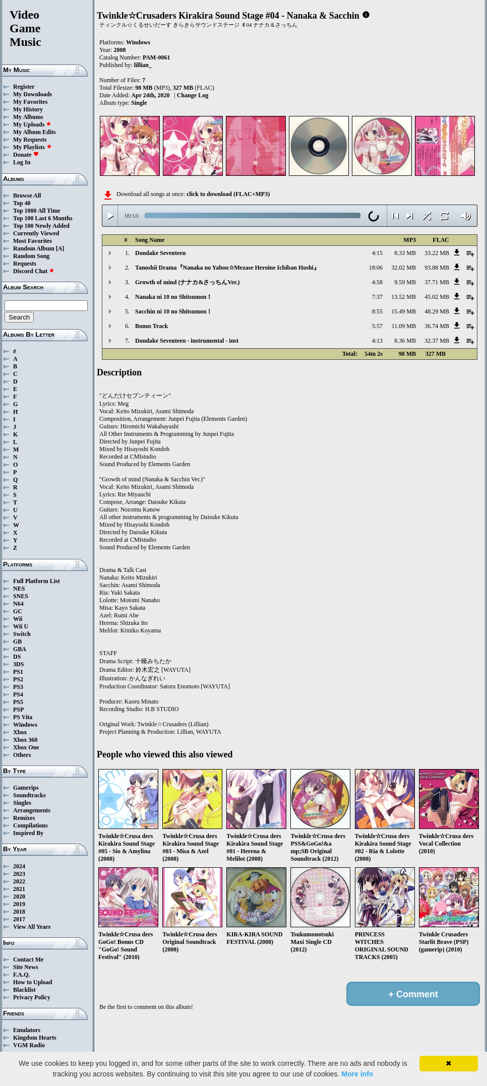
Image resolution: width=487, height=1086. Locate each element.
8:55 (377, 311)
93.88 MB (436, 267)
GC (17, 611)
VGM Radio (29, 1045)
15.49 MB (403, 311)
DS (17, 656)
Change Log (192, 95)
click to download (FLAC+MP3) (228, 194)
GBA (19, 649)
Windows (25, 724)
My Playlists (32, 147)
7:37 (377, 296)
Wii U (20, 626)
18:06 (376, 267)
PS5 (18, 702)
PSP (18, 709)
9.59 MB (405, 282)
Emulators (26, 1030)
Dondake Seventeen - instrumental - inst (186, 340)
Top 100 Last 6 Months (43, 218)
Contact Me (28, 959)
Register (24, 86)
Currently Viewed (36, 233)
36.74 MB (436, 326)
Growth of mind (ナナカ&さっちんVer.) (187, 282)
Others (22, 754)
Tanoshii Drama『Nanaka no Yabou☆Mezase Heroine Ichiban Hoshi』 (227, 267)
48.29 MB (436, 311)
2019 (19, 904)
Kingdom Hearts (34, 1037)
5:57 (377, 326)
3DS (18, 664)
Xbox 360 (25, 739)
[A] (60, 248)
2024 (19, 866)
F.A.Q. (21, 974)
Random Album (33, 248)
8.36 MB (405, 340)
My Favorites (30, 101)
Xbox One (26, 747)
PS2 (18, 679)
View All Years (31, 926)
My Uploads (32, 124)
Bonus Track (151, 326)
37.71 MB (436, 282)
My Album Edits (34, 132)
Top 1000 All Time (36, 210)
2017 (19, 919)
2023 (19, 873)
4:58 (377, 282)
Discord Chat (33, 271)
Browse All (27, 195)
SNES (20, 596)
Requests (24, 263)
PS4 (18, 694)
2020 (19, 896)
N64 (18, 603)
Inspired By (28, 833)
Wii (17, 618)
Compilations (30, 825)
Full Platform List (36, 581)
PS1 (18, 671)
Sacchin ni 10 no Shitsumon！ (173, 311)
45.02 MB (436, 296)
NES (19, 588)
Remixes (24, 817)
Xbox (20, 732)
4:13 (377, 340)
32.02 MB (403, 267)
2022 (19, 881)
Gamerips (26, 787)
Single (139, 102)
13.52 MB (403, 296)
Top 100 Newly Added (41, 225)
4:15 (377, 253)
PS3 (18, 686)
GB (17, 641)
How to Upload (32, 982)
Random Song (31, 256)
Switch (22, 633)
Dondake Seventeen (160, 253)
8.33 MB (405, 253)
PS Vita (22, 717)
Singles (22, 802)
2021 (19, 888)
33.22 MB (436, 253)
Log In (21, 162)
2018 (19, 911)
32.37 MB (436, 340)
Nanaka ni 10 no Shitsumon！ (173, 296)
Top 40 (22, 203)
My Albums (28, 116)
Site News (25, 967)
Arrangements (31, 810)
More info (357, 1074)
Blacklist (24, 989)
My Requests (29, 139)
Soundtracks (29, 795)
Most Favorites (32, 240)
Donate (26, 154)
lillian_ (143, 65)
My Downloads (32, 94)
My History (28, 109)
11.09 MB (404, 326)
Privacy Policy (31, 997)
